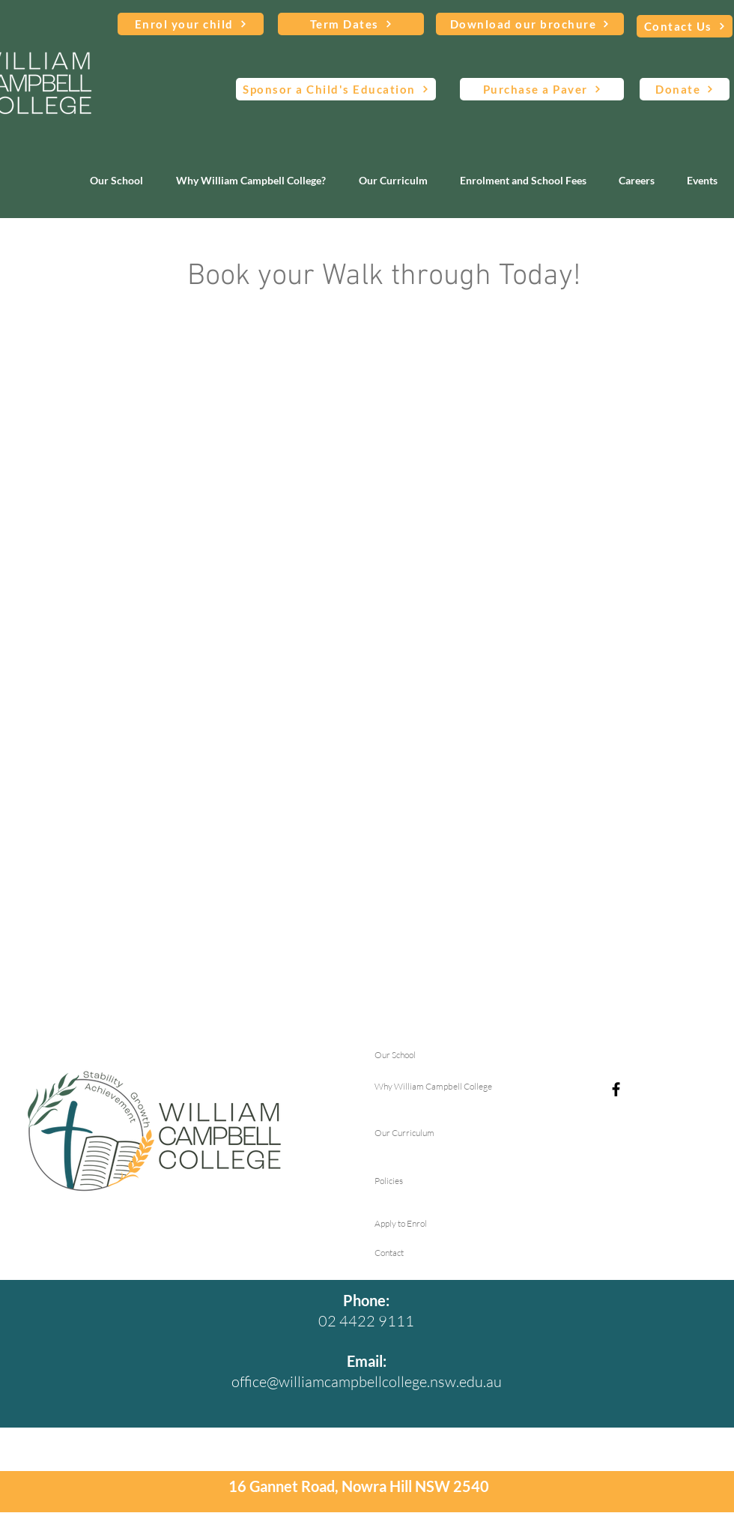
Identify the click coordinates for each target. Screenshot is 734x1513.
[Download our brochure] (530, 24)
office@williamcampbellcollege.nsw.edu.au (366, 1381)
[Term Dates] (351, 24)
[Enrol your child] (191, 24)
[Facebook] (616, 1089)
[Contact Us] (685, 26)
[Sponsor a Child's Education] (336, 89)
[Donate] (685, 89)
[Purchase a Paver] (542, 89)
